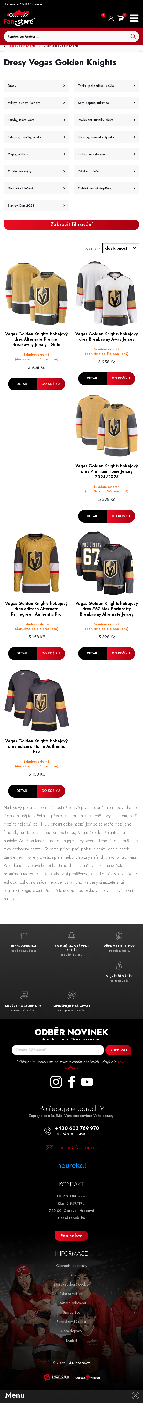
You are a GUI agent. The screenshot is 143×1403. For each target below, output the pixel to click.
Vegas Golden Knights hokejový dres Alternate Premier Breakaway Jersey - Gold (36, 340)
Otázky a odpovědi (71, 1303)
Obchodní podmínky (71, 1265)
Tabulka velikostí (71, 1293)
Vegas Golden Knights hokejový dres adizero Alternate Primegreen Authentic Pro (36, 609)
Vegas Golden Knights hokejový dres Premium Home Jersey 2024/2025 (106, 471)
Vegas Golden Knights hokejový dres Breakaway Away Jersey (106, 337)
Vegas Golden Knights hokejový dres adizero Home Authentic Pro (36, 746)
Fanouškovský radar (72, 1321)
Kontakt (71, 1340)
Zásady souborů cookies (71, 1284)
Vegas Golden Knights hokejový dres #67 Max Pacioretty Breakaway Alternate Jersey (106, 609)
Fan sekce (71, 1235)
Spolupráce (71, 1312)
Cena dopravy (71, 1331)
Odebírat (118, 1049)
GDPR (71, 1275)
